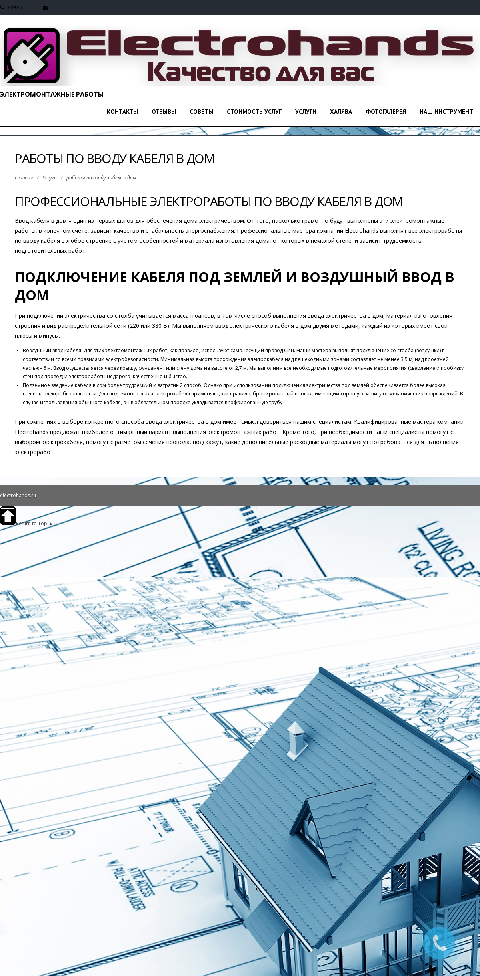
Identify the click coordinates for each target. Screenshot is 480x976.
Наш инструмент (446, 111)
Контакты (122, 111)
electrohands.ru (18, 495)
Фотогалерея (386, 111)
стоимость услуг (254, 111)
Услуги (305, 111)
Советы (201, 111)
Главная (24, 177)
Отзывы (164, 111)
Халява (341, 111)
